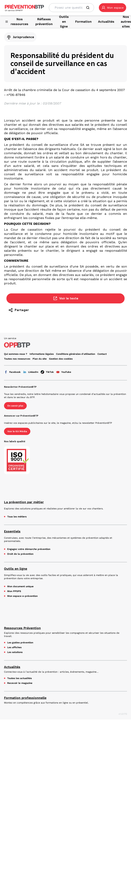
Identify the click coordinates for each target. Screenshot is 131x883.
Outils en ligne (15, 569)
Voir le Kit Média (17, 431)
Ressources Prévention (22, 628)
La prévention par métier (24, 502)
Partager (18, 310)
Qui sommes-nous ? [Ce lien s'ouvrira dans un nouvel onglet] (15, 354)
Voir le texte (65, 298)
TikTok (47, 372)
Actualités (12, 667)
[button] (112, 7)
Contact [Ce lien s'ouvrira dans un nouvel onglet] (102, 354)
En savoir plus (15, 406)
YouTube (63, 372)
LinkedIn (30, 372)
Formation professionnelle (25, 698)
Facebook (12, 372)
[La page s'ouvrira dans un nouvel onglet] (112, 7)
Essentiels (12, 531)
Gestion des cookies (61, 358)
